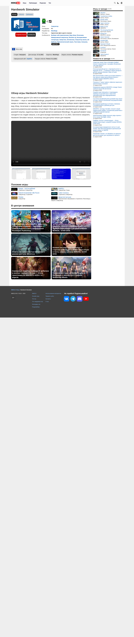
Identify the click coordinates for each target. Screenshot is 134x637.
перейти (29, 58)
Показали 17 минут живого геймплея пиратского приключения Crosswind (107, 82)
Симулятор (54, 26)
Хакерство (62, 39)
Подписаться (21, 34)
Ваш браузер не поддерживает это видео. (51, 143)
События (21, 14)
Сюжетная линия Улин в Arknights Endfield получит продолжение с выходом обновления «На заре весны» (107, 64)
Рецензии (43, 3)
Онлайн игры (35, 296)
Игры (24, 3)
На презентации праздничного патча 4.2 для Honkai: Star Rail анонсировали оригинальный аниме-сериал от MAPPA (107, 128)
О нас (47, 301)
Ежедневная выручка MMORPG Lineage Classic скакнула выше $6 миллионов (107, 87)
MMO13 (34, 293)
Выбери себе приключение (60, 35)
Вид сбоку (73, 35)
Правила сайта (50, 296)
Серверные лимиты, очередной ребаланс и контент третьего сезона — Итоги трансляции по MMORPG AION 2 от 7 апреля (30, 274)
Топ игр (34, 299)
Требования (29, 14)
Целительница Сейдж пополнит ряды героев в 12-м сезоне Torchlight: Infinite (107, 116)
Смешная (84, 42)
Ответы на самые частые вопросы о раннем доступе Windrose (28, 253)
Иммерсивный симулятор (59, 37)
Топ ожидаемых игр (37, 301)
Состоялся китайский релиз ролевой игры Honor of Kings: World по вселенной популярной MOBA (107, 99)
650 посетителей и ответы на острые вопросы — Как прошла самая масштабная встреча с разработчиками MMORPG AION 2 (107, 77)
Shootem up (72, 37)
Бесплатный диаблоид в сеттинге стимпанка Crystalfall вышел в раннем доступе (106, 104)
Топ (50, 3)
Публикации (33, 3)
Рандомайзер (36, 307)
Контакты (48, 299)
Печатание (80, 35)
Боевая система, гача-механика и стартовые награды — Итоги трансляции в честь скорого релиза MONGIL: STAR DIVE (71, 251)
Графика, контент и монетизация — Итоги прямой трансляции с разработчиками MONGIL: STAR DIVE (71, 228)
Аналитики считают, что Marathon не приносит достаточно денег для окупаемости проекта (107, 134)
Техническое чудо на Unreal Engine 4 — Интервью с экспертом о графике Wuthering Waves (70, 275)
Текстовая (77, 42)
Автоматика (70, 39)
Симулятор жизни (81, 39)
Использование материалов (53, 293)
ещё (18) (55, 44)
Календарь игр (36, 304)
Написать (31, 34)
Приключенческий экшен (65, 42)
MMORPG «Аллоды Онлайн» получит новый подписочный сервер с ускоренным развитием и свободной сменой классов (107, 110)
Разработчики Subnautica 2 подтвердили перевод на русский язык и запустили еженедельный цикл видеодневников (105, 93)
